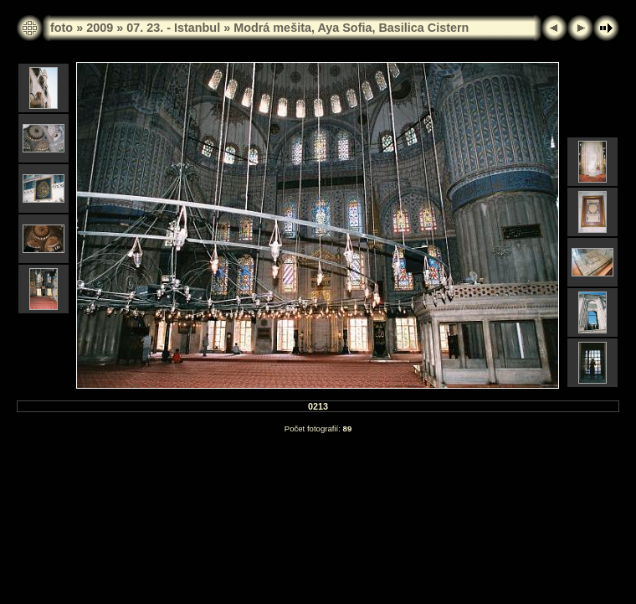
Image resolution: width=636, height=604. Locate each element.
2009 (99, 27)
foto (61, 27)
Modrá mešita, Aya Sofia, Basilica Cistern (351, 27)
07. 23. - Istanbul (173, 27)
